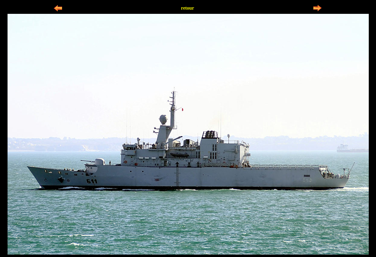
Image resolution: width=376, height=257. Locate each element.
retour (187, 8)
